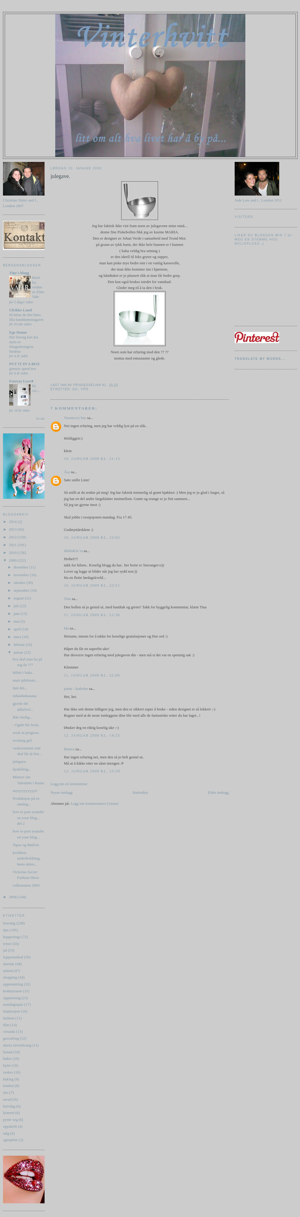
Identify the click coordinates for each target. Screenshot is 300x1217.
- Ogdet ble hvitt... (26, 725)
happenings (11, 937)
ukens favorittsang (17, 1045)
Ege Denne (18, 332)
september (22, 590)
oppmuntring (13, 984)
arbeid (7, 970)
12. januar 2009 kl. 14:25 (92, 735)
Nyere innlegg (61, 792)
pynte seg (10, 1119)
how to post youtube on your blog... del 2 (28, 818)
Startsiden (140, 792)
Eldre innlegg (218, 792)
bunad (7, 1052)
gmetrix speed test (22, 369)
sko (5, 1092)
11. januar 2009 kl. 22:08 (92, 675)
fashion (8, 1018)
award (7, 1099)
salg (6, 1133)
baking (8, 1079)
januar (19, 652)
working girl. (22, 740)
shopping (10, 977)
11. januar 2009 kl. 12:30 (92, 615)
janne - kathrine (76, 688)
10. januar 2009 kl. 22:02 (92, 537)
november (22, 575)
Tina (67, 598)
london (8, 1085)
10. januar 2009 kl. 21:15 (92, 458)
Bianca (69, 749)
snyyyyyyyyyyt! (25, 790)
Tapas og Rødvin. (26, 845)
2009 (13, 560)
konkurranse (12, 991)
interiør (8, 964)
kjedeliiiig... (21, 769)
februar (20, 644)
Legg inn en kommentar (69, 784)
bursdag (9, 1106)
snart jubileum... (25, 680)
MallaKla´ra (73, 551)
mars (18, 637)
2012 (13, 537)
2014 (13, 521)
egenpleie (10, 1140)
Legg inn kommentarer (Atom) (95, 803)
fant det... (19, 688)
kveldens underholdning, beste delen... (26, 858)
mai (17, 621)
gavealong (11, 1038)
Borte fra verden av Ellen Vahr (38, 287)
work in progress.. (26, 732)
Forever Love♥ (21, 381)
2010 (13, 552)
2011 (13, 545)
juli (17, 606)
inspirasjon (11, 1011)
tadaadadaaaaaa (24, 695)
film (6, 1025)
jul (5, 950)
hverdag (9, 923)
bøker (7, 1058)
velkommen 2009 (26, 885)
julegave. (19, 761)
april (18, 629)
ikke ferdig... (22, 717)
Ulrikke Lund (20, 310)
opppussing (11, 998)
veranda (9, 1031)
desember (21, 567)
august (19, 598)
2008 (13, 897)
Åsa (67, 472)
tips (6, 930)
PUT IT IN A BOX (24, 364)
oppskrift (10, 1126)
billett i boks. (22, 672)
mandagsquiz (13, 1004)
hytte (7, 1065)
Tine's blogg (19, 273)
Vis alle (40, 418)
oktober (20, 582)
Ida (66, 628)
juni (17, 613)
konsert (8, 1112)
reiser (7, 943)
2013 (13, 529)
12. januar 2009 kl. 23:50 (92, 771)
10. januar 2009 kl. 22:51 (92, 585)
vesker (8, 1072)
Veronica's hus (75, 417)
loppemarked (13, 957)
